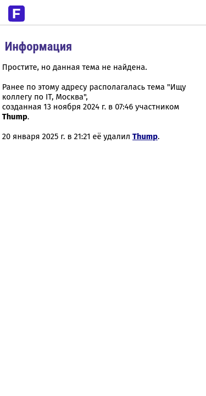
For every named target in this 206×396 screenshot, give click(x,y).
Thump (145, 136)
